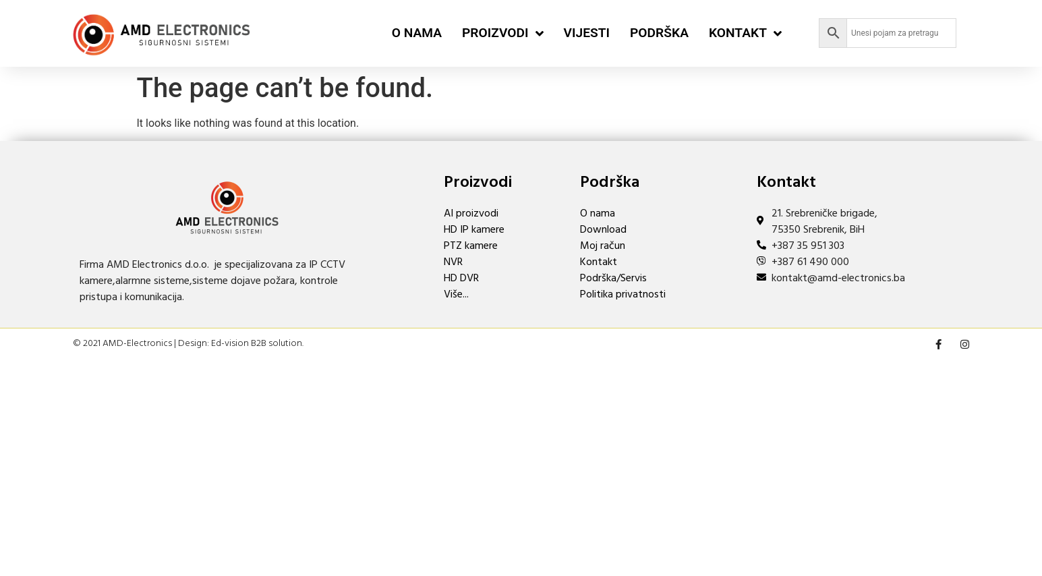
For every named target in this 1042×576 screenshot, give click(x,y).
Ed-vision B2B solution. (257, 343)
